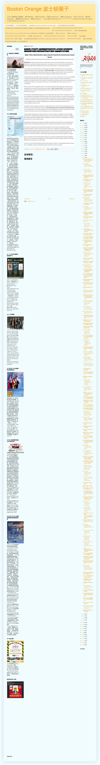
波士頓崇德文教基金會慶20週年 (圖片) (88, 234)
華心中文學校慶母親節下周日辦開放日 (88, 554)
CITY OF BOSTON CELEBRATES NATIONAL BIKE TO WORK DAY (88, 452)
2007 (83, 640)
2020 (83, 135)
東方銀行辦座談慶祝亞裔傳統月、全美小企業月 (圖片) (88, 498)
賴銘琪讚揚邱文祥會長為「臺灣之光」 (88, 488)
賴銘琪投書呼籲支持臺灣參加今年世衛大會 (88, 562)
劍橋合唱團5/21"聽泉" (88, 486)
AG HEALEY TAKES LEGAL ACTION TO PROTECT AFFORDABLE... (88, 478)
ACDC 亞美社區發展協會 (21, 25)
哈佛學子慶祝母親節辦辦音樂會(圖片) (88, 573)
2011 (83, 632)
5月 (84, 157)
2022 (83, 131)
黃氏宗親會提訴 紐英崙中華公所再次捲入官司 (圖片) (87, 160)
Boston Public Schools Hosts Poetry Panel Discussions (88, 607)
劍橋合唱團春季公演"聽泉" (87, 369)
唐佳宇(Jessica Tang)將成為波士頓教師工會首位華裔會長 (88, 458)
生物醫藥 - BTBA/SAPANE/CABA (35, 36)
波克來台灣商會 (85, 111)
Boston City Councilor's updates (74, 38)
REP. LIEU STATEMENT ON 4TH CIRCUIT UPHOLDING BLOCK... (88, 302)
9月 (84, 149)
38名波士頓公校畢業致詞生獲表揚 (87, 195)
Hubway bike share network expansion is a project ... (88, 312)
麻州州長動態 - (82, 36)
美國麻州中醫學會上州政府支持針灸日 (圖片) (88, 521)
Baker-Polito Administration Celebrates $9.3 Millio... (87, 446)
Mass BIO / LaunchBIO (72, 36)
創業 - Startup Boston (60, 33)
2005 (83, 644)
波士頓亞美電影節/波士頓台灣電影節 (66, 25)
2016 (83, 622)
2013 (83, 628)
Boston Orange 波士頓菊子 (38, 9)
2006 (83, 642)
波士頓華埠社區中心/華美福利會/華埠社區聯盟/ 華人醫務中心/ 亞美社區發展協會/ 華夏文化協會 (27, 28)
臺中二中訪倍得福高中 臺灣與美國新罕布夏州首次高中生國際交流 (88, 275)
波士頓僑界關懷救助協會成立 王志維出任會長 (88, 595)
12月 (84, 143)
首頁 (50, 198)
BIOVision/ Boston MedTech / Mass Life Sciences (54, 36)
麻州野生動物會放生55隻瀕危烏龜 (88, 280)
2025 (83, 125)
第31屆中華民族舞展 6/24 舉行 (87, 245)
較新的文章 (27, 198)
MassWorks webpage (57, 144)
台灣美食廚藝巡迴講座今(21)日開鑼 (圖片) (88, 397)
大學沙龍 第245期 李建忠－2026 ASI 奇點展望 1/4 (16, 41)
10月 (84, 147)
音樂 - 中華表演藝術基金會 (81, 30)
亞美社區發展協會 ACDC (87, 88)
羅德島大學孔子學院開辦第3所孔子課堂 (88, 262)
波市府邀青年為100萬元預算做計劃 (88, 180)
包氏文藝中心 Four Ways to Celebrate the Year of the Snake (42, 25)
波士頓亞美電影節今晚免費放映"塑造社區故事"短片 (88, 176)
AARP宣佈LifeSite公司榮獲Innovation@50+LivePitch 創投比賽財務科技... (88, 515)
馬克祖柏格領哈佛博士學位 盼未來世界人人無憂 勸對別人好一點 (88, 296)
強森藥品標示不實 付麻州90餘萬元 (87, 320)
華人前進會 (84, 93)
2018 (83, 139)
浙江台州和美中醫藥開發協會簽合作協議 (88, 237)
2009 (83, 636)
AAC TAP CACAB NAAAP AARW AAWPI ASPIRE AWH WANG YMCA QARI (67, 28)
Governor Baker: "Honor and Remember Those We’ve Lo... (87, 225)
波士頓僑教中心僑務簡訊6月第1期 (88, 204)
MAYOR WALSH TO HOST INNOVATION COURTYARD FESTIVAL (88, 254)
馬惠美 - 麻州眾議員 (87, 38)
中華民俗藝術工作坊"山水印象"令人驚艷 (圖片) (88, 230)
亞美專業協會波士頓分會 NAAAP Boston (87, 97)
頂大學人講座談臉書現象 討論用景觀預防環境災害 (88, 337)
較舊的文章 (72, 198)
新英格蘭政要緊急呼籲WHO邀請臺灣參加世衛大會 (88, 442)
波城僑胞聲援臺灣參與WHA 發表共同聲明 (88, 409)
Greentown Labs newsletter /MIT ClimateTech (15, 36)
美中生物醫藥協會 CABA (87, 106)
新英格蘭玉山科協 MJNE (86, 101)
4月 (84, 614)
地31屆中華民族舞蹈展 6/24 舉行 (88, 217)
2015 (83, 624)
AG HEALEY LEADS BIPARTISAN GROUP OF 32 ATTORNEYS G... (88, 364)
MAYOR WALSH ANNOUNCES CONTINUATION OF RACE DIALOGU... (87, 382)
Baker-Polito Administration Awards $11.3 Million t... (88, 165)
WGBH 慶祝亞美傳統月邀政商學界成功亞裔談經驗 (87, 270)
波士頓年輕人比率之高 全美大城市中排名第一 (88, 292)
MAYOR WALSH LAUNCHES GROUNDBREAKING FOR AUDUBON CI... (87, 568)
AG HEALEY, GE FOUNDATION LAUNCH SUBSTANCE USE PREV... (87, 185)
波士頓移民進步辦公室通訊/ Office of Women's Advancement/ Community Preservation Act (44, 38)
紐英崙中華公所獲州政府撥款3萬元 (88, 433)
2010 (83, 634)
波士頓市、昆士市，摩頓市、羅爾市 (13, 38)
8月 (84, 151)
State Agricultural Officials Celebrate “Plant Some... (88, 587)
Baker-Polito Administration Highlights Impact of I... (88, 526)
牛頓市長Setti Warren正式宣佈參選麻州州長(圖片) (88, 394)
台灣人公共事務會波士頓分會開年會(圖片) (88, 405)
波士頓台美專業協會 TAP (87, 99)
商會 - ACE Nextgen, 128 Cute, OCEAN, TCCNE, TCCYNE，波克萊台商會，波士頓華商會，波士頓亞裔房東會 (29, 33)
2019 (83, 137)
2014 (83, 626)
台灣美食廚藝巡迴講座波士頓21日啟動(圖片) (88, 373)
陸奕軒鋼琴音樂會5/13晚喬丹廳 (88, 611)
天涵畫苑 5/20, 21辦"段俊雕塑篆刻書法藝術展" (88, 550)
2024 (83, 127)
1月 (84, 620)
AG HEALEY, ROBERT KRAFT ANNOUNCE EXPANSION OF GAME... (88, 353)
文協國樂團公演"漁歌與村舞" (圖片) (87, 579)
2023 (83, 129)
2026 (83, 123)
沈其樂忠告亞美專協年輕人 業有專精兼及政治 (88, 348)
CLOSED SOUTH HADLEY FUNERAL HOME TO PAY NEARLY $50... (88, 467)
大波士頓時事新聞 (9, 25)
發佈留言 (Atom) (31, 201)
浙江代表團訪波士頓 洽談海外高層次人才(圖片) (87, 241)
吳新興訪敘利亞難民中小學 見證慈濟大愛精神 (88, 317)
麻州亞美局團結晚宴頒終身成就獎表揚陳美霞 (88, 191)
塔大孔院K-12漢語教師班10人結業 (88, 259)
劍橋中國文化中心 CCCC (87, 95)
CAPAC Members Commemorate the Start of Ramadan (88, 266)
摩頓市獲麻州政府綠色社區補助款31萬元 (88, 324)
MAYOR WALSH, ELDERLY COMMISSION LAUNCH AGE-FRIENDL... (87, 342)
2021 (83, 133)
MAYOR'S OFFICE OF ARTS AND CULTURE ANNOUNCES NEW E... (88, 544)
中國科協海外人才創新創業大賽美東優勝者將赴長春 (88, 558)
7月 (84, 153)
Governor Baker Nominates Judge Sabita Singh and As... (87, 171)
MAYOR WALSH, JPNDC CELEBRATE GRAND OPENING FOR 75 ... (88, 419)
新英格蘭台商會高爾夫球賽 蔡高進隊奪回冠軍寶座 (88, 213)
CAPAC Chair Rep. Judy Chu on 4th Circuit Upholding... (88, 308)
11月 (84, 145)
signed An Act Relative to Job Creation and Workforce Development (55, 77)
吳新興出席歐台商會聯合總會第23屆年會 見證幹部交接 (88, 249)
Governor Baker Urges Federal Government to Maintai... (87, 509)
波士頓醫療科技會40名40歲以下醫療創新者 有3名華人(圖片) (88, 493)
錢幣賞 (83, 116)
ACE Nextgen (84, 80)
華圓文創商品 (84, 114)
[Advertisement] (13, 727)
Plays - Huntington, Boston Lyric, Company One (62, 30)
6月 (84, 155)
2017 (83, 141)
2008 (83, 638)
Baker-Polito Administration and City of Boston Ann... (88, 208)
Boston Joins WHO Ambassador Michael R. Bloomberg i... (87, 537)
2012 (83, 630)
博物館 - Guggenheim (72, 33)
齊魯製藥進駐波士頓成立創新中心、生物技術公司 (88, 401)
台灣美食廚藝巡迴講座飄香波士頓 (88, 327)
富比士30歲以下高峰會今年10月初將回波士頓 (87, 437)
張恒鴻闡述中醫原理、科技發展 (88, 427)
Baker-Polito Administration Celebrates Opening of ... (87, 503)
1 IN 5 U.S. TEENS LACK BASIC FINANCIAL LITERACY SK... (87, 331)
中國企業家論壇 (85, 112)
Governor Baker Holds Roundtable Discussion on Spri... (88, 532)
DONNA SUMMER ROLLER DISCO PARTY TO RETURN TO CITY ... (88, 359)
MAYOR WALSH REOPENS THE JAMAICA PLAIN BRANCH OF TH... (87, 413)
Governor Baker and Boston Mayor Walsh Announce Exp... (87, 388)
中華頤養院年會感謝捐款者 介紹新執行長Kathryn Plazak (88, 462)
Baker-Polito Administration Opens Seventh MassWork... (87, 473)
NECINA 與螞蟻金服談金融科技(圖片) (88, 576)
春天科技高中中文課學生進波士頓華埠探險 (88, 284)
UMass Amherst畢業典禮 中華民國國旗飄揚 (88, 599)
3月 (84, 616)
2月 (84, 618)
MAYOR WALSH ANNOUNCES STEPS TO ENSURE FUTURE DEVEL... (88, 199)
